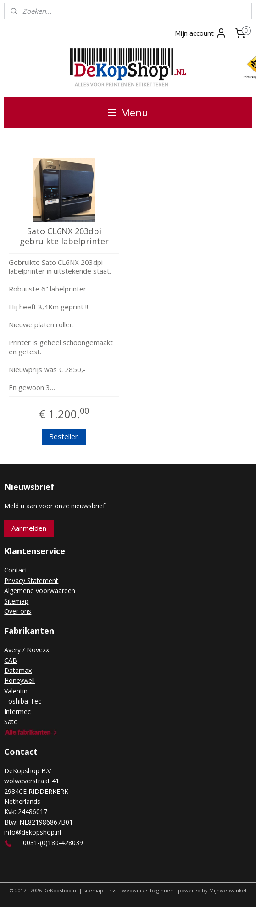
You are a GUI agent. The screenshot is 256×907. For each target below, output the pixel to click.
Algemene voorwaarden (39, 590)
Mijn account (201, 32)
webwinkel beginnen (147, 890)
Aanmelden (28, 528)
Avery (12, 649)
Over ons (17, 611)
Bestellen (64, 436)
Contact (16, 570)
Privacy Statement (31, 580)
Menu (128, 112)
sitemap (93, 890)
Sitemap (16, 601)
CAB (10, 660)
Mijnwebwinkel (227, 890)
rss (112, 890)
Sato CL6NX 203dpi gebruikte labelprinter (64, 236)
